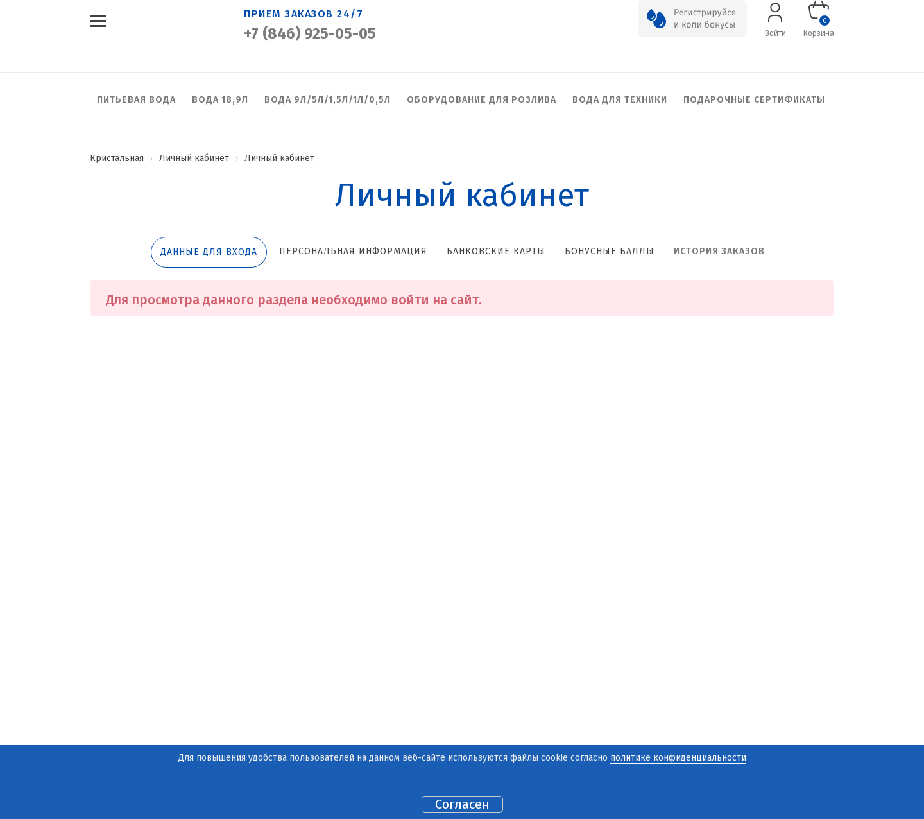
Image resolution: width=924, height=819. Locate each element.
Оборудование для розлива (481, 99)
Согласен (462, 804)
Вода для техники (619, 99)
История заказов (719, 251)
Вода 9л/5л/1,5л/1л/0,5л (327, 99)
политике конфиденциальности (678, 757)
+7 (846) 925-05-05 (310, 33)
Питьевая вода (136, 99)
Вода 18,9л (220, 99)
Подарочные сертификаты (754, 99)
